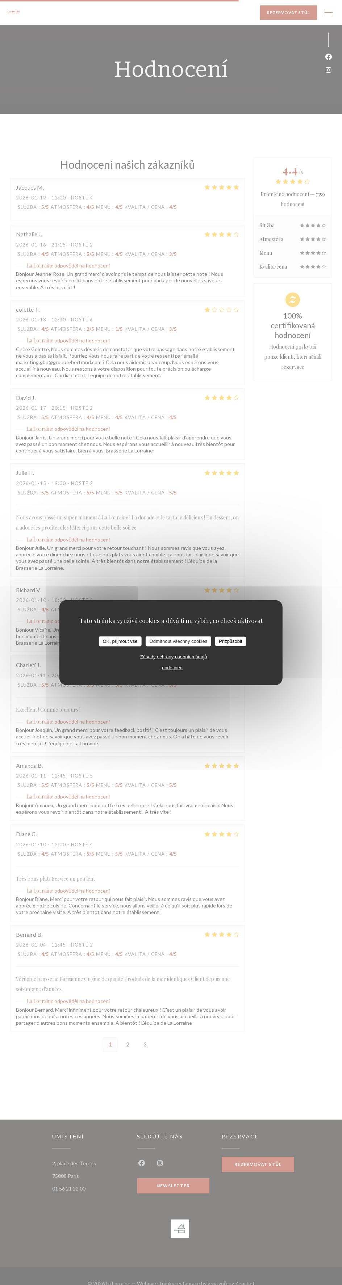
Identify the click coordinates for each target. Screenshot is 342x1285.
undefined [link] (172, 667)
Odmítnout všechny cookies (179, 641)
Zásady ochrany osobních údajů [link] (173, 656)
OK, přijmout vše (120, 641)
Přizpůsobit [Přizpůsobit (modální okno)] (230, 641)
